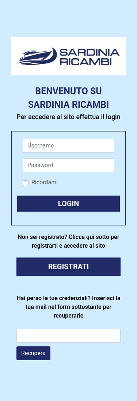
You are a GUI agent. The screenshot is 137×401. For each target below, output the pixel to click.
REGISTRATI (68, 266)
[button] (68, 204)
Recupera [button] (33, 353)
